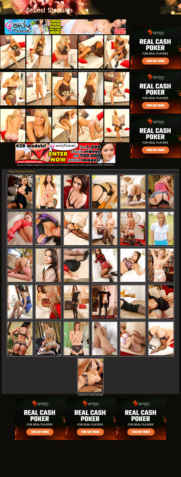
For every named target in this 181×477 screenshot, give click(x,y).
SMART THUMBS (96, 395)
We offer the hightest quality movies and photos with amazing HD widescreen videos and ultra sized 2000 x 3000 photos (65, 163)
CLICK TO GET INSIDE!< (65, 107)
